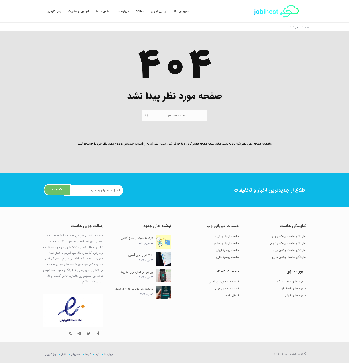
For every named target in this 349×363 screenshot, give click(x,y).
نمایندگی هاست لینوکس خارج (288, 243)
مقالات (140, 11)
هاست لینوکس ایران (227, 236)
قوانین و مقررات (78, 11)
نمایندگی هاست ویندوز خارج (289, 257)
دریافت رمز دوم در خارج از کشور (134, 288)
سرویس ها (181, 11)
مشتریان (75, 354)
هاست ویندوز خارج (227, 257)
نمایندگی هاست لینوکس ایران (288, 236)
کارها (88, 354)
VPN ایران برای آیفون (140, 255)
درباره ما (123, 11)
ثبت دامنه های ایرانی (226, 288)
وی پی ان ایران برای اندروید (136, 272)
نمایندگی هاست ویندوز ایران (289, 250)
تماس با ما (103, 11)
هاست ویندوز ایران (227, 250)
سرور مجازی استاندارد (293, 288)
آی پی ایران (159, 11)
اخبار (63, 354)
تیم (97, 354)
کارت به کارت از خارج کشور (137, 238)
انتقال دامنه (232, 295)
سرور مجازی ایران (295, 295)
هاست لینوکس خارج (226, 243)
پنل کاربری (54, 11)
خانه (307, 27)
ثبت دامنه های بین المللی (223, 281)
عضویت (57, 190)
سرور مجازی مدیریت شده (290, 281)
